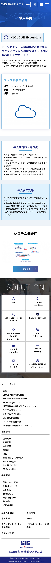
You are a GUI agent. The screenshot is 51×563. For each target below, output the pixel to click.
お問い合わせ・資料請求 (41, 4)
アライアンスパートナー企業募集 (28, 4)
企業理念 (7, 438)
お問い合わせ (7, 532)
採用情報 (5, 475)
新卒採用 (7, 501)
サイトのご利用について (37, 561)
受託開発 (31, 512)
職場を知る (8, 493)
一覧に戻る (25, 269)
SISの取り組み (9, 461)
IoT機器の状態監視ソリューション (19, 425)
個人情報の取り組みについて (17, 561)
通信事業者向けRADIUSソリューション (20, 406)
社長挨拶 (7, 442)
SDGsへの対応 (9, 469)
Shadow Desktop (11, 417)
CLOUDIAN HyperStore (13, 394)
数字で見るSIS (9, 497)
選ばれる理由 (7, 512)
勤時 (5, 390)
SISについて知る (10, 482)
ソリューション (8, 384)
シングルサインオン (12, 413)
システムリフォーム (12, 410)
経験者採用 (8, 505)
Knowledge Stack (11, 402)
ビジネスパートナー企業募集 (34, 4)
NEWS (30, 518)
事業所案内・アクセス (13, 457)
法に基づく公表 (10, 465)
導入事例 (5, 518)
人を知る (7, 489)
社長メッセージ (10, 486)
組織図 (6, 450)
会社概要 (7, 446)
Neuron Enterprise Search (15, 398)
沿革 (5, 453)
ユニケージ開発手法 (12, 421)
